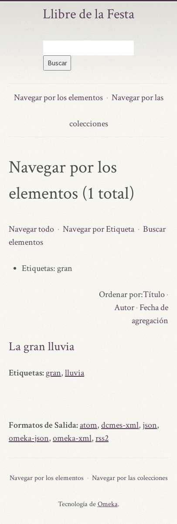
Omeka (108, 504)
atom (88, 425)
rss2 (102, 438)
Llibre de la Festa (88, 14)
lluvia (74, 373)
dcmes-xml (120, 425)
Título (154, 294)
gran (53, 373)
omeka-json (29, 438)
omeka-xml (72, 438)
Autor (124, 307)
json (150, 425)
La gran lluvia (42, 346)
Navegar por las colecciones (130, 478)
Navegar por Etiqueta (98, 229)
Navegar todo (31, 229)
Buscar (57, 63)
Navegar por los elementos (58, 97)
